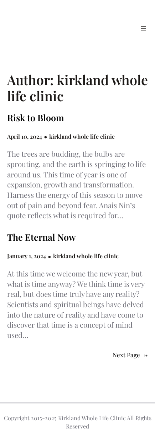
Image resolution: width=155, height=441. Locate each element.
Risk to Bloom (35, 117)
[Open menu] (143, 28)
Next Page (130, 355)
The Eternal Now (41, 237)
